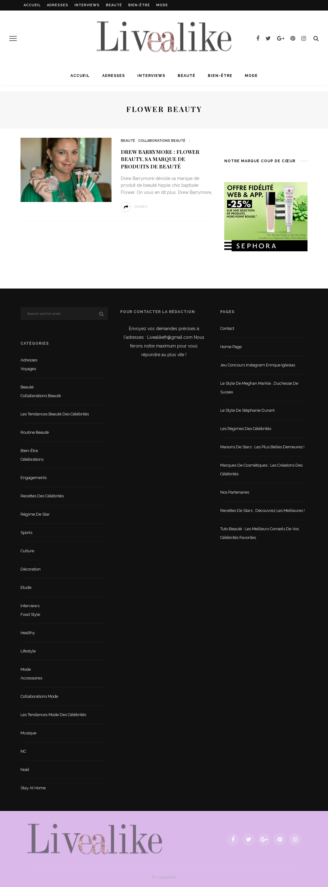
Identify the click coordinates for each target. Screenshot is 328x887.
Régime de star (35, 514)
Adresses (57, 5)
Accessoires (31, 678)
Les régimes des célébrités (245, 428)
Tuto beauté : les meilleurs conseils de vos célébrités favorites (259, 533)
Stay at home (33, 788)
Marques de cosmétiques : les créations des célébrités (261, 469)
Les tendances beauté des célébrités (54, 414)
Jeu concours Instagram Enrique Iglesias (257, 365)
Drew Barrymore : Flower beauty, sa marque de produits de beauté (160, 159)
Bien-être (139, 5)
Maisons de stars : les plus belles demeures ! (262, 447)
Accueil (32, 5)
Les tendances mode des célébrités (53, 714)
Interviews (87, 5)
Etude (25, 587)
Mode (162, 5)
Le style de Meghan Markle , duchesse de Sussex (259, 387)
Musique (28, 733)
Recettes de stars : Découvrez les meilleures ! (262, 510)
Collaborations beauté (161, 141)
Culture (27, 551)
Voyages (28, 368)
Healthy (27, 632)
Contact (227, 328)
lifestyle (28, 651)
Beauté (114, 5)
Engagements (33, 477)
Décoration (30, 569)
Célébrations (31, 459)
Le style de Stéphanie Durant (247, 410)
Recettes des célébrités (42, 496)
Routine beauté (34, 432)
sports (26, 532)
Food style (30, 614)
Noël (24, 769)
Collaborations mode (39, 696)
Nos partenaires (234, 492)
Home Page (231, 346)
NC (23, 751)
